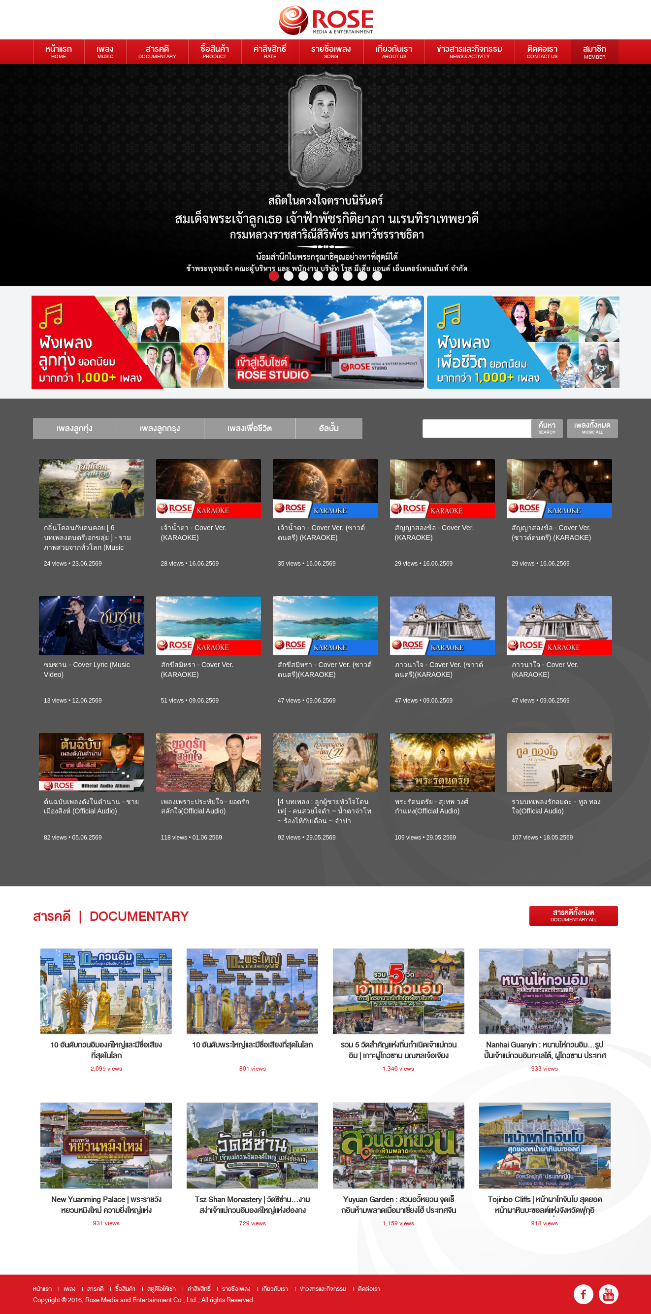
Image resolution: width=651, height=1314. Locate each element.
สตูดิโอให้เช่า (161, 1288)
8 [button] (377, 276)
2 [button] (288, 276)
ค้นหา (547, 428)
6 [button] (348, 276)
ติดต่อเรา (542, 51)
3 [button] (303, 276)
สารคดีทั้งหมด (573, 915)
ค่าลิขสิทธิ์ (270, 51)
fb (583, 1294)
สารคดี (157, 51)
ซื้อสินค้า (214, 51)
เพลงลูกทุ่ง (76, 428)
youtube (608, 1294)
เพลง (105, 51)
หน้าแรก (58, 51)
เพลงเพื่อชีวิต (255, 428)
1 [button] (274, 276)
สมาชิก (594, 51)
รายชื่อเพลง (331, 51)
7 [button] (362, 276)
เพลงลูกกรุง (163, 428)
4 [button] (318, 276)
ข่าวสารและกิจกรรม (469, 51)
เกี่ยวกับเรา (394, 51)
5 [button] (333, 276)
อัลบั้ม (337, 428)
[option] (325, 175)
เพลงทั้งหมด (592, 428)
